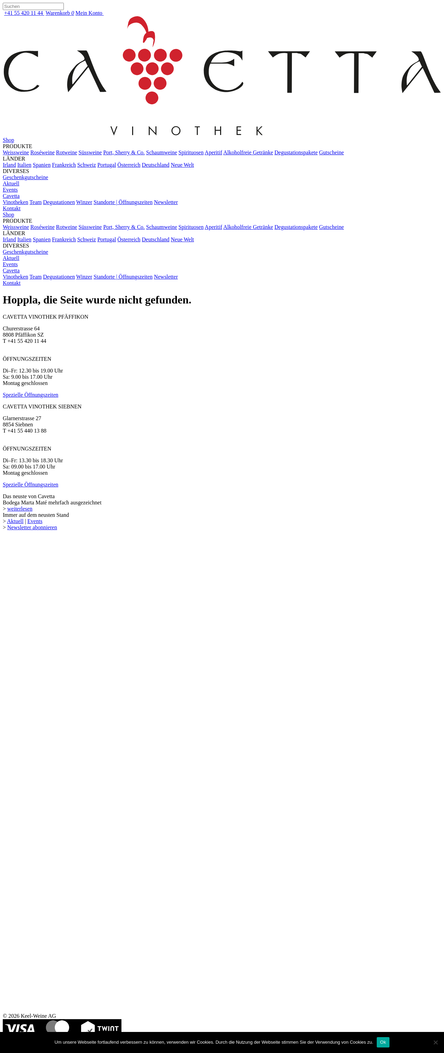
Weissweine (16, 152)
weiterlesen (19, 509)
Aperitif (213, 152)
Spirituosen (191, 152)
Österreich (128, 165)
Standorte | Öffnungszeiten (122, 202)
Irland (9, 165)
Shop (8, 140)
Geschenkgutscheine (25, 177)
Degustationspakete (296, 152)
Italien (24, 165)
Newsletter (166, 202)
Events (10, 190)
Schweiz (86, 165)
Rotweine (66, 152)
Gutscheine (331, 152)
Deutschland (155, 165)
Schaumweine (161, 152)
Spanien (42, 165)
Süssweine (90, 152)
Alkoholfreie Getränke (248, 152)
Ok (383, 1042)
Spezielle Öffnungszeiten (30, 395)
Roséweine (42, 152)
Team (35, 202)
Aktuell (11, 183)
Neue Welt (182, 165)
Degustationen (59, 202)
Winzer (84, 202)
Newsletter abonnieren (32, 527)
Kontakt (12, 208)
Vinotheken (15, 202)
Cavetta (11, 196)
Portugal (106, 165)
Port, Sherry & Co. (124, 152)
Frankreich (64, 165)
